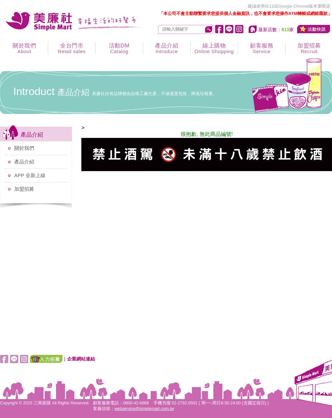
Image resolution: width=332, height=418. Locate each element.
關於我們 (24, 48)
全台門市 (71, 48)
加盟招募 (24, 189)
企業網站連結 (81, 359)
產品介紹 (166, 48)
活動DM (119, 48)
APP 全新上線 (29, 175)
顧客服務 (261, 48)
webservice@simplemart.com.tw (144, 408)
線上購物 (214, 48)
